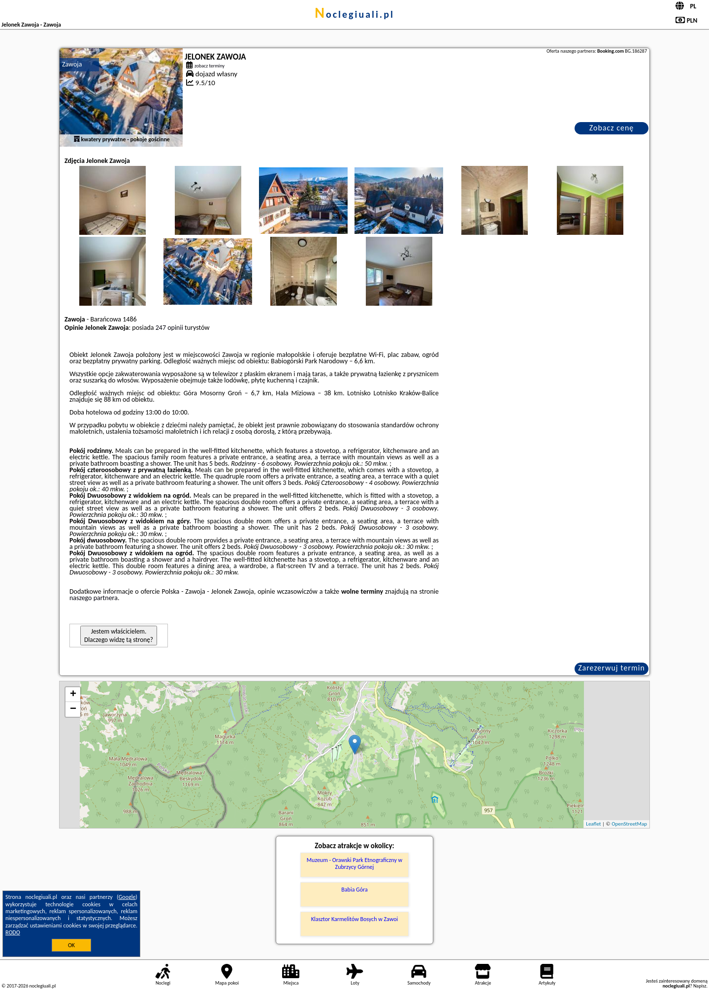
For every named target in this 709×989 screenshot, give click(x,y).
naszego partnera (93, 598)
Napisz (700, 986)
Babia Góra (354, 889)
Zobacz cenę (611, 127)
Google (127, 896)
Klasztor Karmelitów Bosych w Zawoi (354, 919)
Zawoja (72, 64)
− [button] (73, 709)
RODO (12, 932)
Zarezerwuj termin (611, 667)
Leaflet (593, 824)
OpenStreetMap (629, 824)
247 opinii (169, 327)
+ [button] (73, 694)
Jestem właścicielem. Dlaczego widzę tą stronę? (118, 635)
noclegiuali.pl (354, 14)
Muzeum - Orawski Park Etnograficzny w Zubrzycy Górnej (354, 863)
